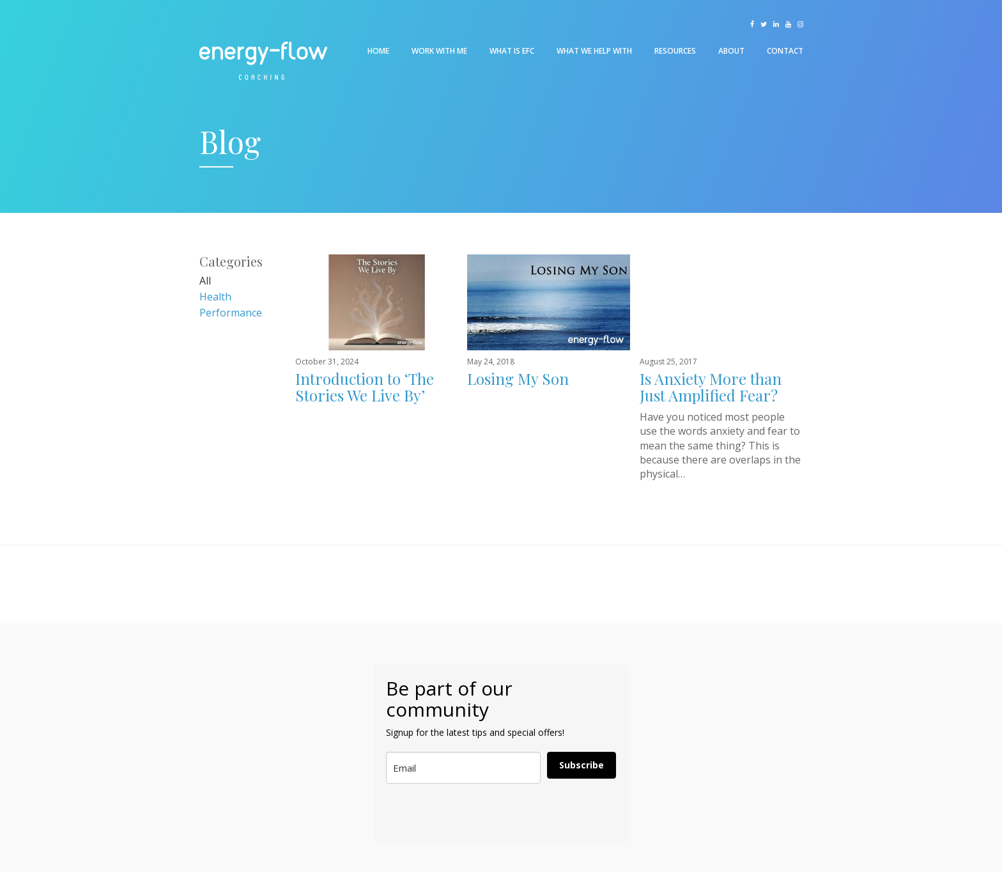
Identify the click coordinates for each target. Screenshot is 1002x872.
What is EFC (511, 50)
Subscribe (581, 765)
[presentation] (449, 813)
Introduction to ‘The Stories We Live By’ (364, 386)
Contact (785, 50)
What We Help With (594, 50)
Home (378, 50)
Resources (675, 50)
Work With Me (439, 50)
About (731, 50)
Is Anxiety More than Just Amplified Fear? (711, 386)
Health (215, 297)
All (205, 281)
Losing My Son (518, 378)
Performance (230, 313)
